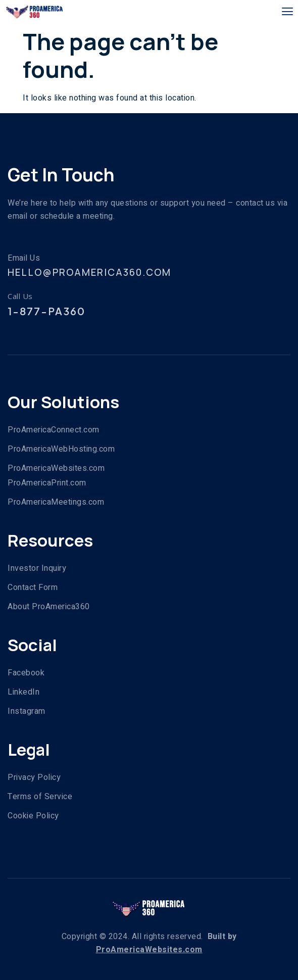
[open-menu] (287, 12)
